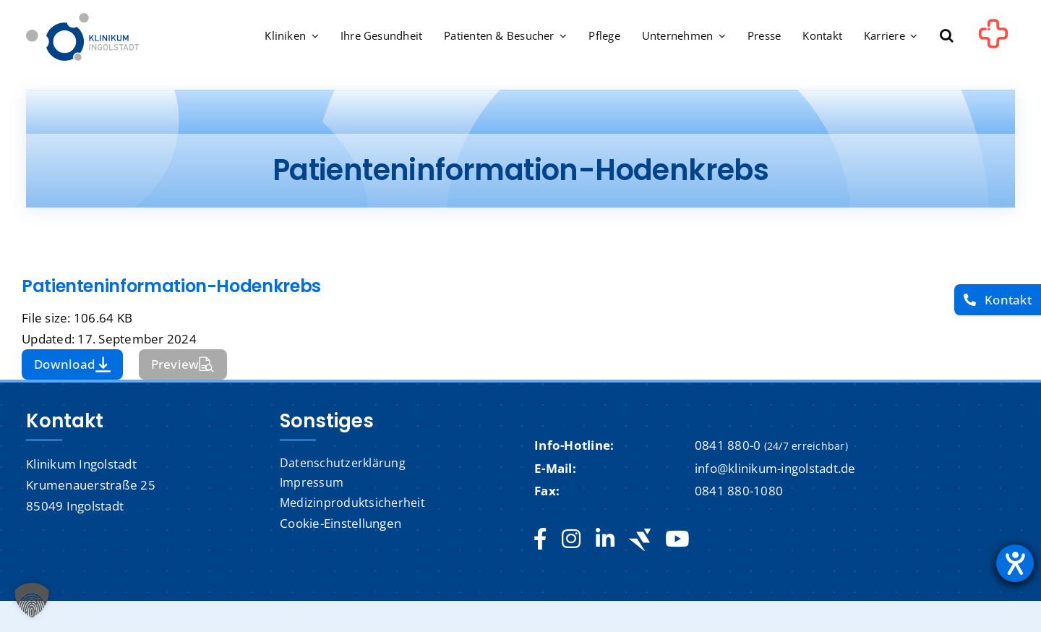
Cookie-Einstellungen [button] (340, 523)
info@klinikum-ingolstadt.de (775, 468)
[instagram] (571, 539)
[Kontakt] (997, 299)
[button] (946, 37)
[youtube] (677, 539)
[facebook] (540, 539)
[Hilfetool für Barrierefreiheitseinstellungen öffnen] (1015, 563)
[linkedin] (605, 539)
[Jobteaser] (640, 540)
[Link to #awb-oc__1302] (993, 39)
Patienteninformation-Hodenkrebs (171, 286)
